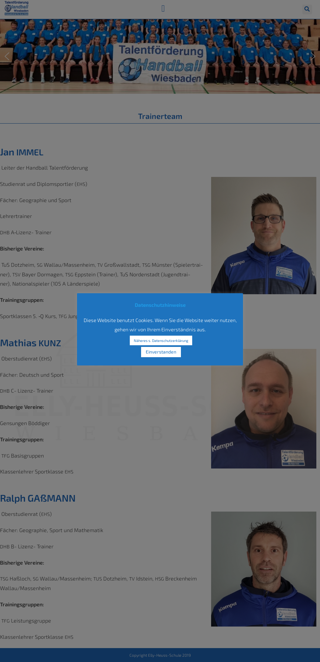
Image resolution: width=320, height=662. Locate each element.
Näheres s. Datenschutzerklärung (161, 340)
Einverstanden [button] (161, 352)
